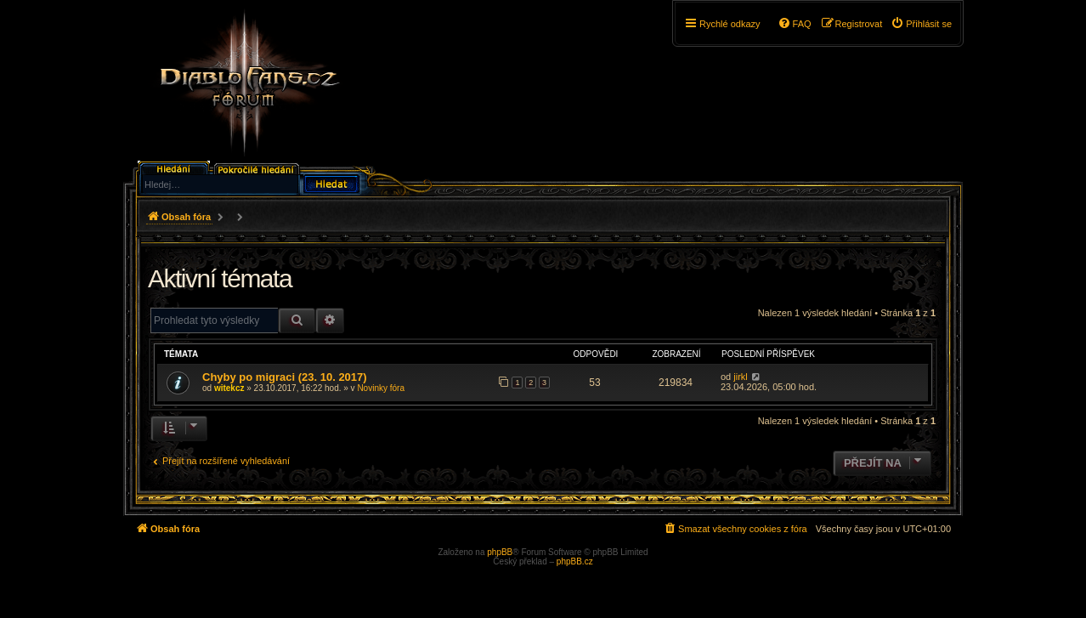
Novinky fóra (380, 388)
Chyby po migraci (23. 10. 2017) (284, 377)
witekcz (229, 388)
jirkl (740, 376)
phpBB (499, 552)
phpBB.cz (575, 561)
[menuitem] (921, 24)
